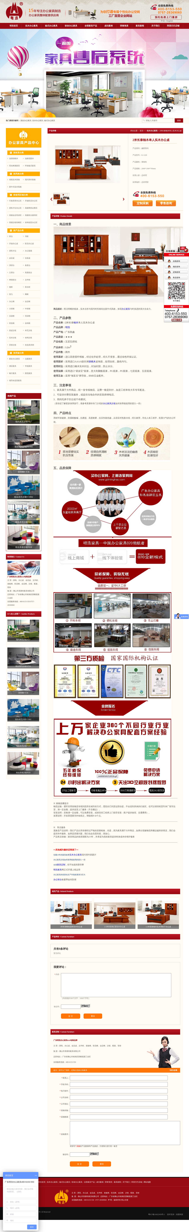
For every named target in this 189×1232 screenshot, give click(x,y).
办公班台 (57, 880)
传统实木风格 (14, 180)
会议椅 (27, 301)
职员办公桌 (29, 244)
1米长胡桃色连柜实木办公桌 (71, 927)
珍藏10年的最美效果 (61, 855)
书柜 (26, 236)
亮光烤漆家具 (14, 166)
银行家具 (12, 373)
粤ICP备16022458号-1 (156, 1227)
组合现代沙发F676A (23, 666)
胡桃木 (92, 361)
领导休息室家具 (15, 380)
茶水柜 (27, 287)
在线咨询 (176, 261)
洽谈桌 (27, 258)
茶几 (11, 294)
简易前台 (28, 273)
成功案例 (108, 26)
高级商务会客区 (31, 208)
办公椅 (11, 301)
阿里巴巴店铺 (173, 26)
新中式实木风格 (15, 187)
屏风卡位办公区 (15, 208)
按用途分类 (18, 353)
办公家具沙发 (109, 403)
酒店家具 (12, 366)
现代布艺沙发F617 (23, 640)
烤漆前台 (12, 280)
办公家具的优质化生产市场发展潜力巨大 (69, 875)
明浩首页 (14, 26)
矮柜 (11, 287)
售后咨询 (176, 278)
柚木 (76, 322)
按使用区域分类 (20, 195)
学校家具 (28, 366)
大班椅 (11, 309)
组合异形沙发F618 (23, 773)
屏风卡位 (12, 251)
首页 (141, 131)
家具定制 (61, 865)
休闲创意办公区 (31, 222)
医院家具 (28, 373)
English (170, 21)
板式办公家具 (51, 26)
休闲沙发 (28, 338)
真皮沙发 (12, 330)
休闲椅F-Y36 (23, 693)
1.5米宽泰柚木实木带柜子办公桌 (158, 927)
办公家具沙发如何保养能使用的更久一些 (69, 860)
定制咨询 (176, 272)
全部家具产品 (91, 26)
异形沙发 (12, 345)
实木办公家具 (31, 26)
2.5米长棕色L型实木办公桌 (114, 927)
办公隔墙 (28, 251)
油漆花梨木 (29, 158)
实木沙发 (12, 338)
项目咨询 (176, 267)
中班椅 (27, 309)
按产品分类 (18, 230)
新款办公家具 (25, 121)
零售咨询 (166, 203)
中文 (163, 21)
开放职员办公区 (31, 201)
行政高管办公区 (15, 201)
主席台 (11, 273)
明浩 (67, 327)
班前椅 (11, 323)
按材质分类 (18, 153)
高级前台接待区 (31, 215)
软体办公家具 (71, 26)
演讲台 (11, 265)
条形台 (27, 265)
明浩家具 (57, 870)
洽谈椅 (11, 316)
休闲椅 (27, 323)
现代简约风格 (30, 180)
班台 (11, 236)
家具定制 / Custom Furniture (63, 1037)
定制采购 (143, 203)
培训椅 (27, 316)
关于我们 (155, 26)
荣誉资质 (124, 26)
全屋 (55, 865)
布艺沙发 (28, 330)
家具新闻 (140, 26)
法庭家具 (28, 359)
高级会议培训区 (15, 215)
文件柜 (27, 280)
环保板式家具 (30, 166)
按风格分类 (18, 174)
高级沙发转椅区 (15, 222)
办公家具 (126, 309)
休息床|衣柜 (29, 345)
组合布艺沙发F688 (23, 746)
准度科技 (179, 1227)
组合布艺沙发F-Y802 (23, 719)
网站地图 (147, 1194)
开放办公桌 (13, 244)
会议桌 (11, 258)
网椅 (26, 294)
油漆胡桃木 (13, 158)
